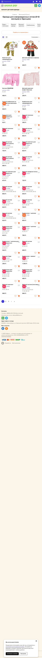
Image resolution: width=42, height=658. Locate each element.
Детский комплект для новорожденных (29, 142)
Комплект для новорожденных (7, 58)
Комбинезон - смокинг (28, 256)
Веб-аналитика (16, 343)
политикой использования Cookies (15, 647)
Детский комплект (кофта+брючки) (27, 89)
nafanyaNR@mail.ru (17, 315)
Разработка (8, 343)
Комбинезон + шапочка (29, 213)
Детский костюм (27, 128)
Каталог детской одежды (10, 9)
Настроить (23, 653)
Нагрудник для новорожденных (7, 116)
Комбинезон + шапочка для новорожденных (10, 242)
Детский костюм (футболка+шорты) (8, 142)
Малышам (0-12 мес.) (24, 14)
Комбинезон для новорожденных (27, 102)
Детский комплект (7, 284)
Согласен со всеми (12, 653)
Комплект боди (6, 256)
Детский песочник (27, 115)
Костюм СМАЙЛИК (7, 88)
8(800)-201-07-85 (11, 313)
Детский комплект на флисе (30, 58)
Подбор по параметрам (21, 32)
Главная (14, 14)
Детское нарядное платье (29, 171)
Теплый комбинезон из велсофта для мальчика (9, 102)
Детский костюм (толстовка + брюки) (30, 285)
